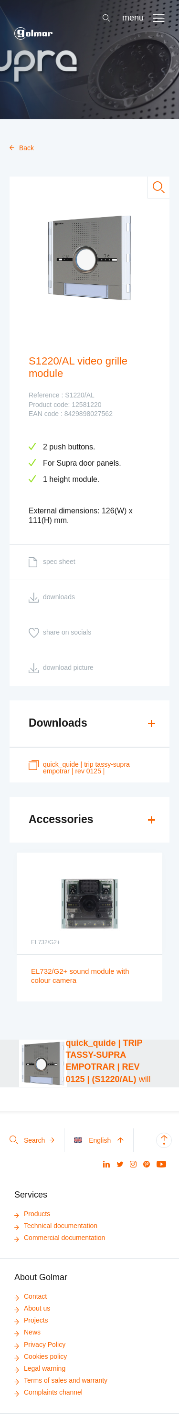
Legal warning (39, 1368)
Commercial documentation (59, 1237)
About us (32, 1308)
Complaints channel (48, 1392)
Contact (30, 1296)
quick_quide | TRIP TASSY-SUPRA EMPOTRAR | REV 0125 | (79, 767)
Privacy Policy (39, 1344)
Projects (31, 1320)
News (27, 1332)
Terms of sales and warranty (60, 1380)
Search (32, 1140)
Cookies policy (40, 1356)
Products (32, 1214)
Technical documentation (55, 1226)
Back (22, 148)
